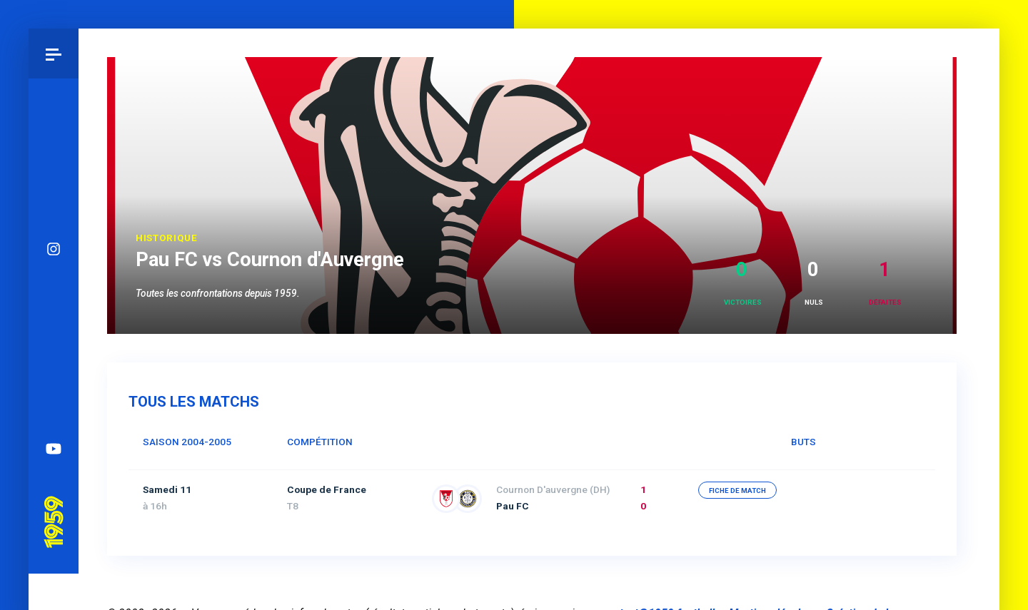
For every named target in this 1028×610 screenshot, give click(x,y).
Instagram (54, 218)
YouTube (54, 417)
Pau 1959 (53, 471)
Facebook (54, 317)
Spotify (54, 367)
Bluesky (54, 268)
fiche (737, 490)
